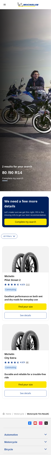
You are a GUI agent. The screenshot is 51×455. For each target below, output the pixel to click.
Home (7, 414)
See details (25, 315)
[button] (17, 284)
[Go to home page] (28, 4)
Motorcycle (19, 414)
